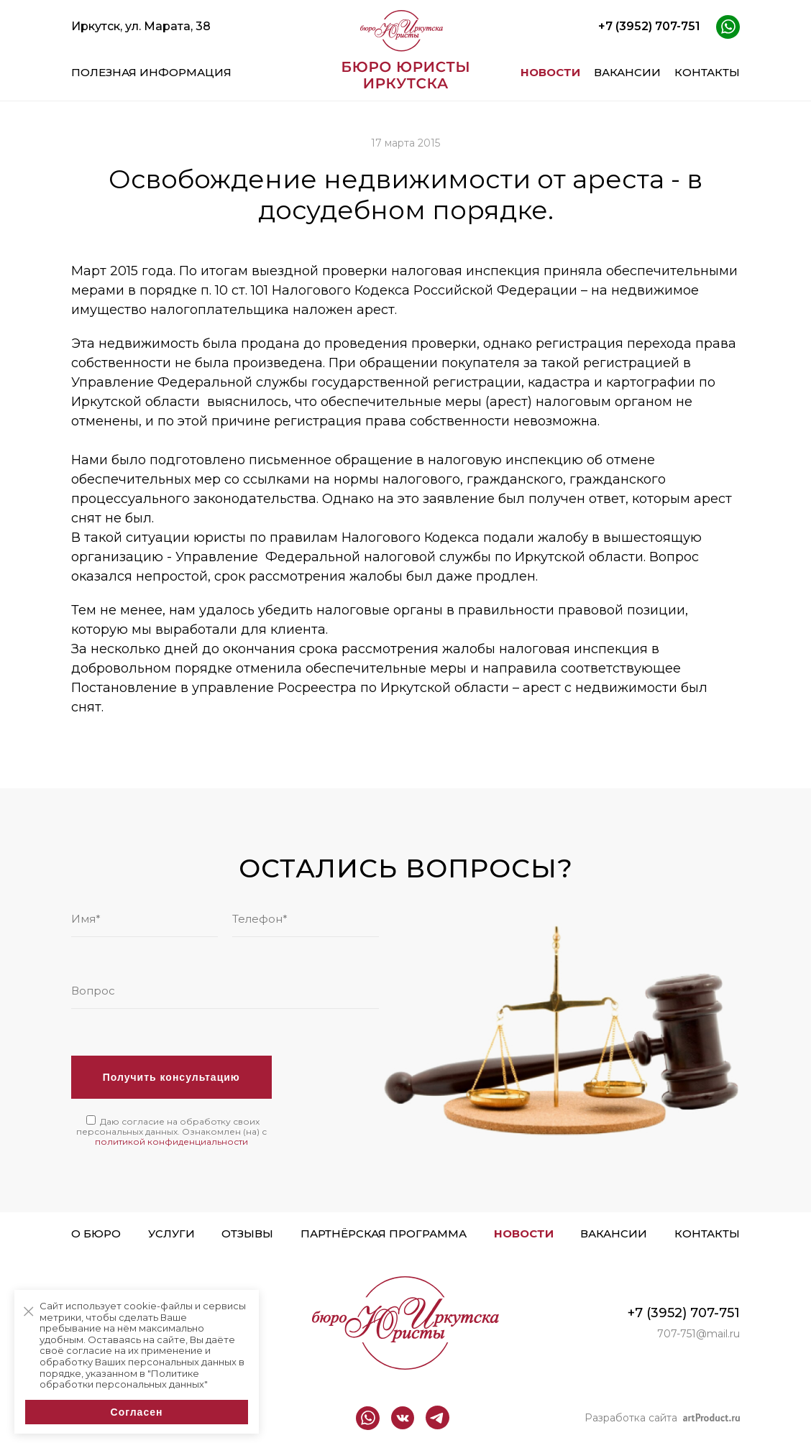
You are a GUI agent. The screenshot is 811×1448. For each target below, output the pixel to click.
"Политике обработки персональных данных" (124, 1379)
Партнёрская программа (384, 1233)
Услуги (171, 1233)
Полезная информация (151, 72)
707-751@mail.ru (698, 1333)
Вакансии (627, 72)
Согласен (137, 1412)
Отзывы (247, 1233)
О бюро (96, 1233)
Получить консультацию (171, 1077)
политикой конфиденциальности (171, 1141)
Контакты (707, 72)
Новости (550, 72)
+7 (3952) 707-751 (649, 26)
